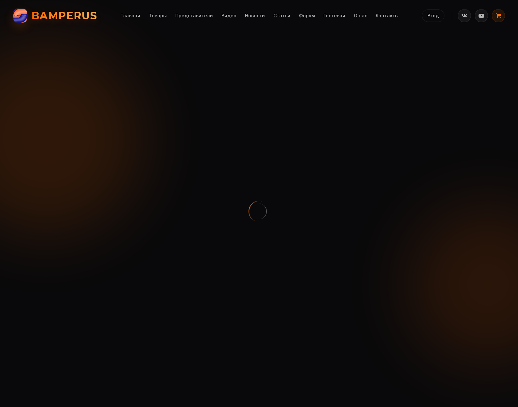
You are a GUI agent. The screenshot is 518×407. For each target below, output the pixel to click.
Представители (194, 15)
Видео (228, 15)
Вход (433, 15)
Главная (130, 15)
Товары (158, 15)
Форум (307, 15)
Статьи (281, 15)
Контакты (387, 15)
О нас (360, 15)
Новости (255, 15)
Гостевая (334, 15)
